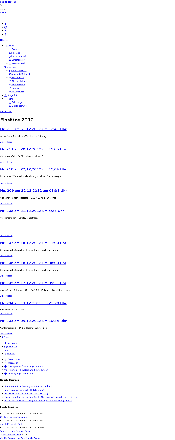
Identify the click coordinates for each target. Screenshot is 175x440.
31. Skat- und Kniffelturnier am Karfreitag (26, 393)
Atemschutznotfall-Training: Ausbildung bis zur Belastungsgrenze (38, 400)
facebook (10, 342)
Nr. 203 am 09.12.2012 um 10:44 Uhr (33, 320)
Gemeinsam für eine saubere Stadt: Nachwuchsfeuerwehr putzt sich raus (41, 396)
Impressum (11, 362)
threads (9, 353)
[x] (5, 30)
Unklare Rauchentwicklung (13, 416)
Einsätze (14, 52)
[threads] (5, 34)
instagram (10, 346)
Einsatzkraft (16, 77)
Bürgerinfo (11, 95)
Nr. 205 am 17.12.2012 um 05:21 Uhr (33, 282)
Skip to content (8, 1)
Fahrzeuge (16, 102)
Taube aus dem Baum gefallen (15, 431)
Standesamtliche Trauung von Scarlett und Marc (28, 386)
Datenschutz (12, 359)
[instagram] (5, 27)
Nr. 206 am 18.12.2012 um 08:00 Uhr (33, 262)
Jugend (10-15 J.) (19, 73)
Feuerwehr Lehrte (11, 434)
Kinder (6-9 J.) (17, 70)
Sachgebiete (16, 91)
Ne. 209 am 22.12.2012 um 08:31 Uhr (33, 190)
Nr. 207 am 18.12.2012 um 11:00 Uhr (33, 242)
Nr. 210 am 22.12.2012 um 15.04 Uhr (33, 169)
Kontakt (14, 88)
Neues (9, 45)
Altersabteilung (18, 81)
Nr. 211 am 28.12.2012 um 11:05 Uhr (33, 149)
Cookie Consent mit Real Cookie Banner (20, 438)
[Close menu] (6, 111)
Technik (9, 98)
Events (14, 49)
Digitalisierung (18, 105)
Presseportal (17, 63)
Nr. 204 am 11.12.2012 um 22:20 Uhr (33, 303)
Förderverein (17, 84)
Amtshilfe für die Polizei (12, 424)
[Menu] (3, 12)
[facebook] (5, 23)
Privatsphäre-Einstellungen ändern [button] (23, 366)
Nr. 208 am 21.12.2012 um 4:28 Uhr (32, 210)
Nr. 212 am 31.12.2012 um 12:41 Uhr (33, 129)
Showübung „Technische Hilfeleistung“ (24, 389)
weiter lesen (6, 141)
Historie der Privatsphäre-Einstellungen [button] (26, 369)
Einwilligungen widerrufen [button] (19, 373)
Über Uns (10, 66)
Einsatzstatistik (18, 56)
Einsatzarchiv (17, 59)
